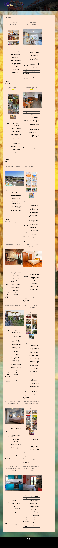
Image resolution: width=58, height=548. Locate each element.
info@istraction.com (14, 543)
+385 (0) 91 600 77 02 (45, 541)
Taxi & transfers (46, 539)
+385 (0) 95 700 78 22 (45, 543)
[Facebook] (27, 539)
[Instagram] (29, 539)
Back (13, 29)
